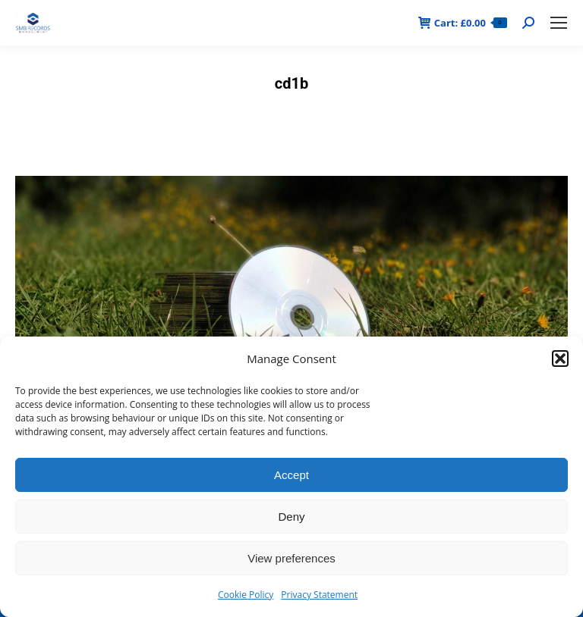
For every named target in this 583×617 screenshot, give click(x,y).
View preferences (291, 558)
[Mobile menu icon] (559, 23)
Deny (291, 516)
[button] (560, 358)
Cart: (462, 23)
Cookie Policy (245, 594)
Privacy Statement (319, 594)
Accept (291, 474)
